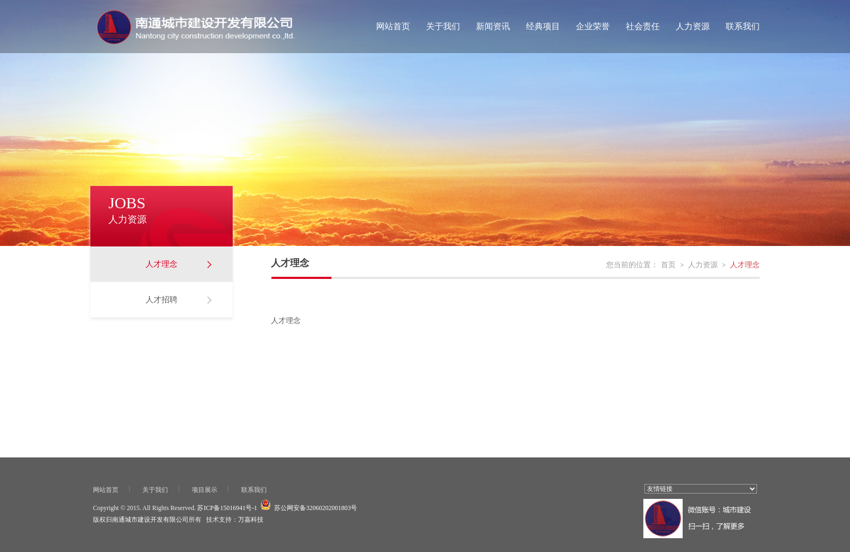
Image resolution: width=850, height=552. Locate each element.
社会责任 (643, 26)
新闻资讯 (493, 26)
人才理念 (161, 264)
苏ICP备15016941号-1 (227, 508)
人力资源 (693, 26)
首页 (668, 265)
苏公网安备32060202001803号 (315, 508)
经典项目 (543, 26)
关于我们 (443, 26)
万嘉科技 (251, 519)
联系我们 (743, 26)
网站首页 (393, 26)
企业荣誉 (593, 26)
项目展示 (204, 490)
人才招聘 (161, 299)
